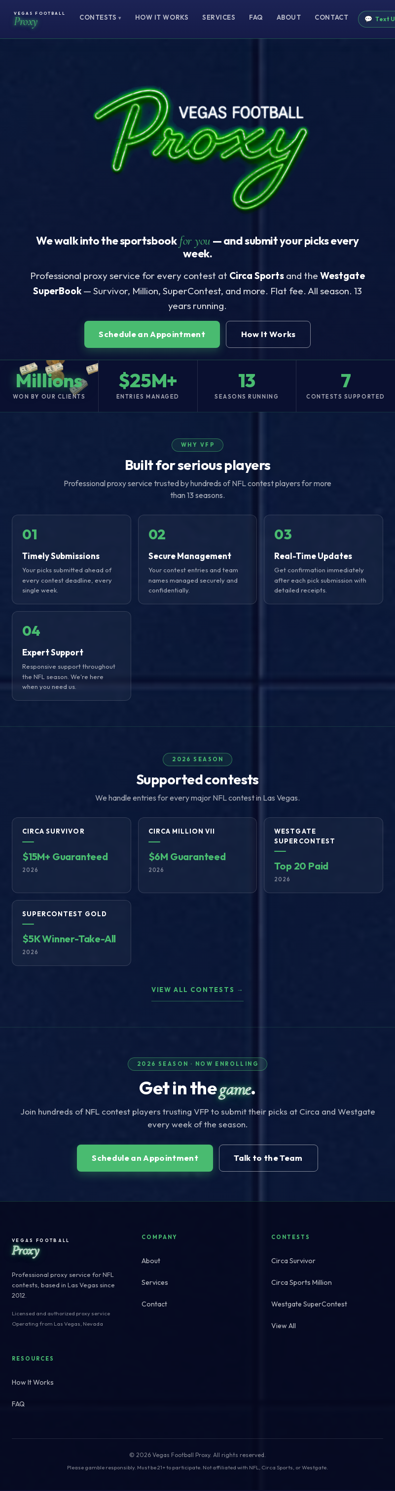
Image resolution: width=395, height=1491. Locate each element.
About (289, 17)
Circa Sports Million (301, 1283)
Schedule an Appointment (151, 335)
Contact (331, 17)
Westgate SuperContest (309, 1305)
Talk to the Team (270, 1159)
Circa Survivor (293, 1262)
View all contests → (197, 990)
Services (218, 17)
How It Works (161, 17)
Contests (100, 17)
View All (283, 1327)
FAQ (256, 17)
